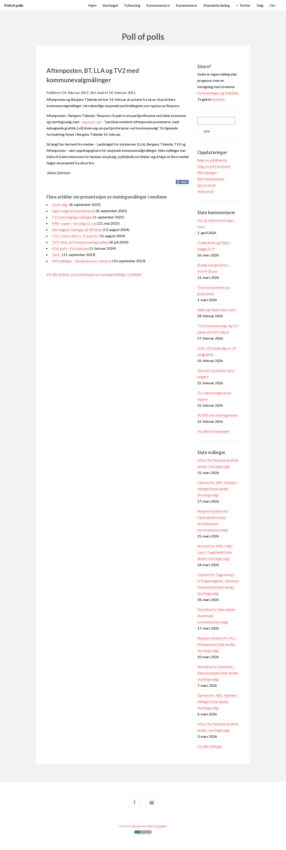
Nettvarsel (205, 191)
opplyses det (91, 122)
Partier (245, 5)
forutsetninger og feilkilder (217, 93)
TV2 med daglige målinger (72, 217)
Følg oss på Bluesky (212, 160)
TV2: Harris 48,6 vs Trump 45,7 (76, 236)
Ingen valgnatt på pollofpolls (73, 211)
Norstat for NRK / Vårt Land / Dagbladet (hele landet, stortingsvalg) (215, 552)
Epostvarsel (206, 185)
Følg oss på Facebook (214, 166)
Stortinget (110, 5)
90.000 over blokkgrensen (217, 415)
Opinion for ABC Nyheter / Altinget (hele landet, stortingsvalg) (217, 488)
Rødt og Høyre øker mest (216, 309)
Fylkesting (132, 5)
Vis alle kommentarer (213, 431)
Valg (260, 5)
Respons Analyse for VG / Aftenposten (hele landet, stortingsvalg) (216, 644)
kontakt (218, 99)
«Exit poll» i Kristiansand (70, 248)
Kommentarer (186, 5)
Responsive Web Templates (149, 826)
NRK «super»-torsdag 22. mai (74, 223)
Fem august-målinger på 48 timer (77, 229)
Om (272, 5)
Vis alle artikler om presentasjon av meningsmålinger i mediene (94, 274)
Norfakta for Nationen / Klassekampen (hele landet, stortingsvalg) (218, 672)
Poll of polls (13, 5)
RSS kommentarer (211, 179)
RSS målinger (207, 172)
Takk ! (56, 254)
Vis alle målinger (209, 746)
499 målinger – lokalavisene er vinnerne (81, 261)
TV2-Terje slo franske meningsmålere (80, 242)
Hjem (92, 5)
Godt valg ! (60, 204)
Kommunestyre (158, 5)
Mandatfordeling (216, 5)
